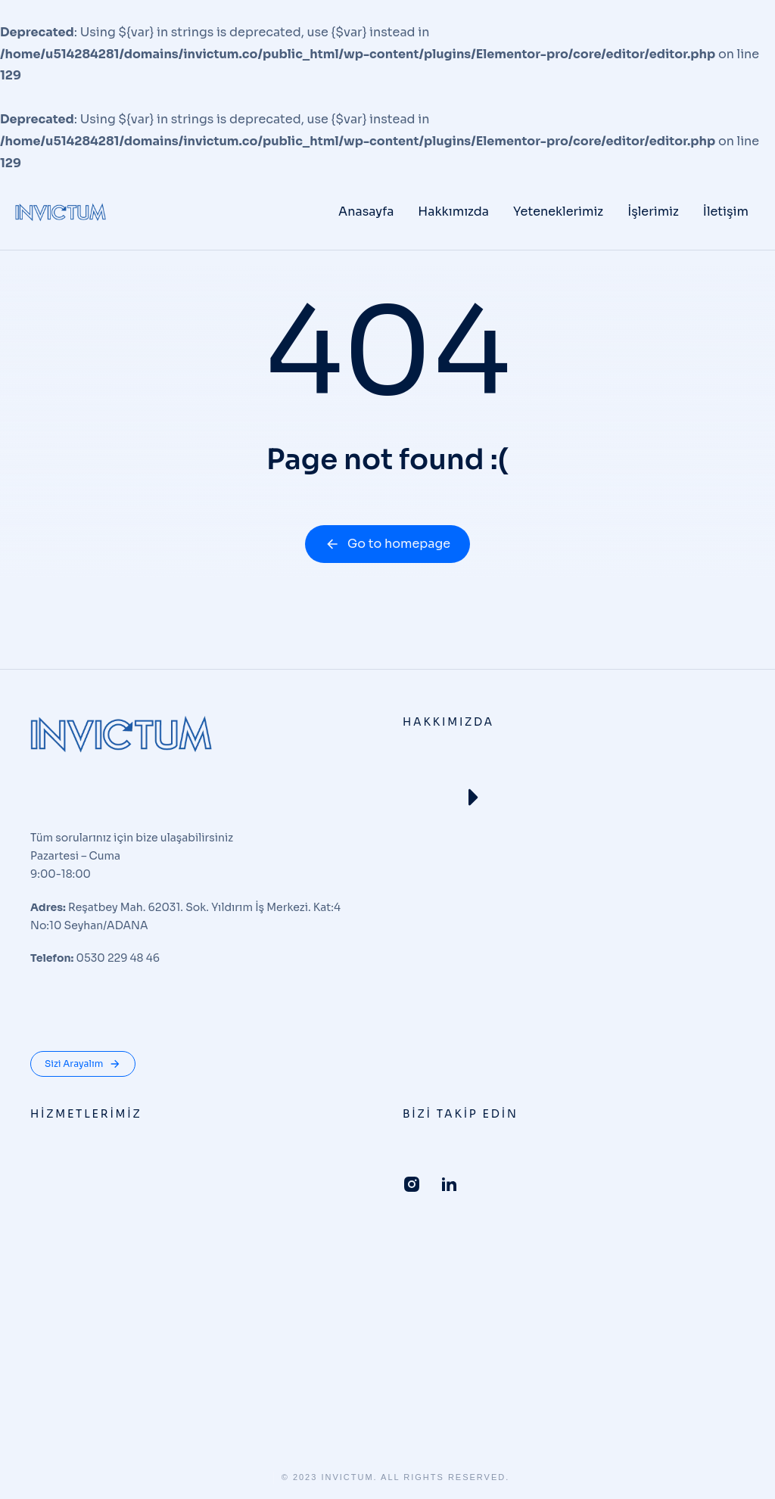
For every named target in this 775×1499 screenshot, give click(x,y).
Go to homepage (387, 544)
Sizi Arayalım (83, 1064)
